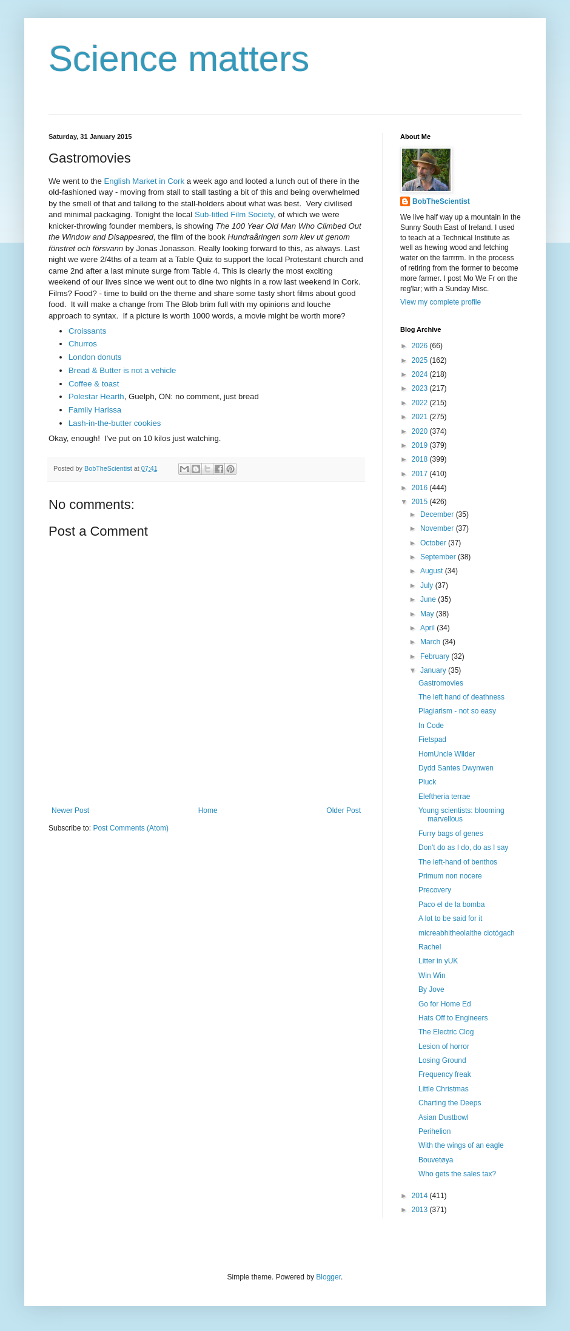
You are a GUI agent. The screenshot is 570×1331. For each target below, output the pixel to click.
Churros (83, 343)
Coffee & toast (94, 383)
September (439, 557)
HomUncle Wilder (446, 754)
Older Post (343, 810)
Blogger (328, 1277)
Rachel (429, 947)
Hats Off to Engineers (453, 1018)
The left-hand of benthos (457, 862)
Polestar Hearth (96, 396)
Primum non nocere (450, 876)
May (428, 614)
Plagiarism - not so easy (457, 711)
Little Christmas (443, 1089)
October (434, 543)
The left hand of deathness (461, 697)
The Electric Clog (446, 1032)
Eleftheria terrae (444, 796)
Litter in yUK (438, 961)
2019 (421, 445)
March (431, 642)
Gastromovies (440, 683)
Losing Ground (442, 1060)
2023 (421, 388)
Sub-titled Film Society (234, 214)
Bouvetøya (435, 1160)
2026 (421, 346)
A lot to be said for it (450, 918)
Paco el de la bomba (451, 904)
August (432, 571)
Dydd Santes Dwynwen (456, 768)
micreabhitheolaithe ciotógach (466, 933)
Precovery (434, 890)
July (427, 585)
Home (208, 810)
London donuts (95, 357)
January (434, 670)
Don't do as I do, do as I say (463, 847)
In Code (431, 725)
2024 (421, 374)
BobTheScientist (441, 201)
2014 (421, 1195)
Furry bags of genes (450, 833)
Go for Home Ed (444, 1004)
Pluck (427, 782)
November (438, 528)
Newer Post (70, 810)
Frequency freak (444, 1074)
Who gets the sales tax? (457, 1174)
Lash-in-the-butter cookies (115, 423)
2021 (421, 417)
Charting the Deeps (449, 1103)
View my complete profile (440, 302)
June (429, 599)
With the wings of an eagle (461, 1145)
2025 (421, 360)
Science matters (179, 58)
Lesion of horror (443, 1046)
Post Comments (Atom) (131, 828)
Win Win (432, 975)
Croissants (87, 330)
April (428, 628)
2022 (421, 403)
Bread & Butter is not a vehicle (122, 370)
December (438, 514)
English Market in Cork (144, 181)
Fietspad (432, 739)
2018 (421, 459)
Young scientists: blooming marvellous (461, 814)
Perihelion (434, 1131)
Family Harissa (95, 409)
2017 (421, 474)
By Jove (431, 989)
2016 (421, 488)
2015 (421, 501)
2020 (421, 431)
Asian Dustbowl (443, 1117)
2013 (421, 1209)
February (435, 656)
